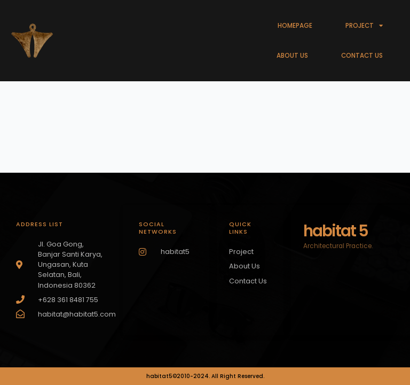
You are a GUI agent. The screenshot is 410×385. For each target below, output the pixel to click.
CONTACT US (362, 55)
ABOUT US (292, 55)
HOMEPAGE (295, 25)
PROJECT (364, 25)
